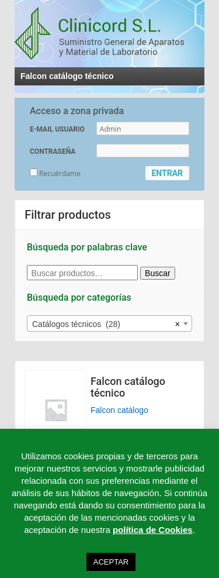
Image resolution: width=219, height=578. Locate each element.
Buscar (158, 273)
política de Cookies (153, 530)
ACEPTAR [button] (110, 562)
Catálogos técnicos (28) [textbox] (106, 324)
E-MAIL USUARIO (57, 129)
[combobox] (109, 323)
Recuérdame (55, 173)
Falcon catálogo (119, 410)
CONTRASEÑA (52, 151)
